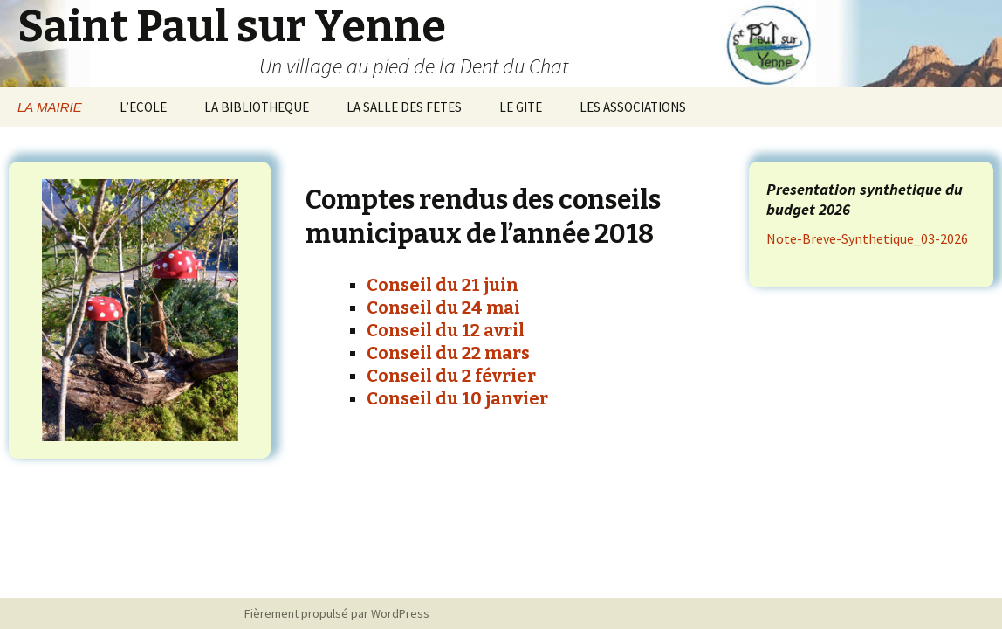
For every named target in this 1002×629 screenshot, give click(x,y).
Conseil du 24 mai (443, 307)
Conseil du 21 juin (442, 284)
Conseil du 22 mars (448, 352)
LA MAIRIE (49, 107)
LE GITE (520, 107)
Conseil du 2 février (451, 375)
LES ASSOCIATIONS (633, 107)
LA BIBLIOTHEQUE (256, 107)
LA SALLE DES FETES (404, 107)
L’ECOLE (143, 107)
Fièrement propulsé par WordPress (336, 613)
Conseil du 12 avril (446, 330)
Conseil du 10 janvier (457, 398)
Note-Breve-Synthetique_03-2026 (867, 238)
